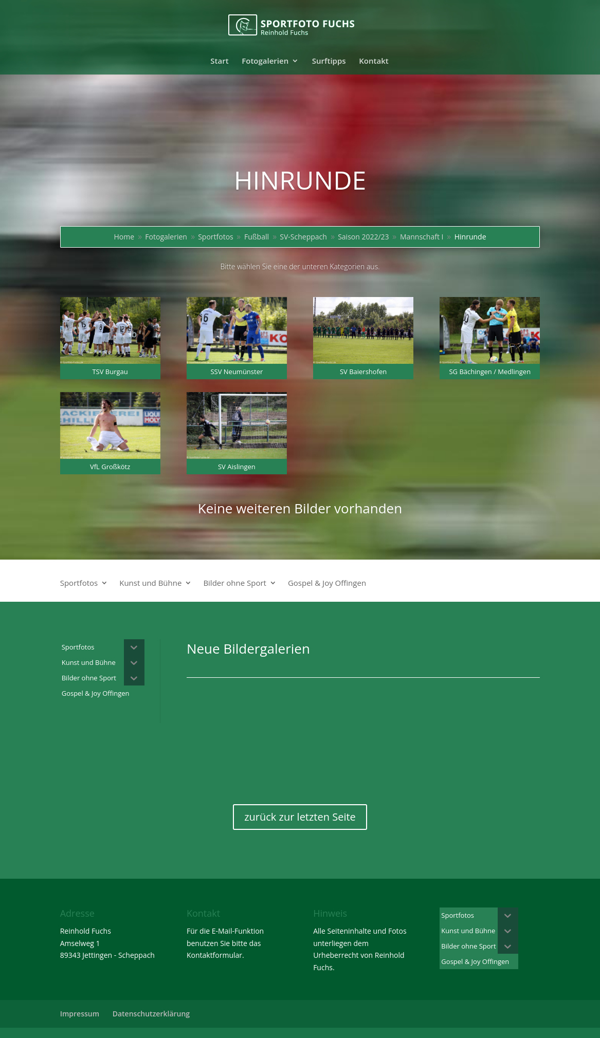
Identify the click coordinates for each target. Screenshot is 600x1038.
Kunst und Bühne (150, 583)
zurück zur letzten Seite (300, 817)
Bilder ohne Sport (234, 583)
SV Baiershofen (363, 371)
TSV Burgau (110, 371)
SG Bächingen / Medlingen (490, 371)
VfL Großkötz (110, 466)
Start (219, 61)
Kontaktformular (214, 955)
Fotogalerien (265, 61)
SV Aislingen (237, 466)
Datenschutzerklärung (151, 1013)
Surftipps (329, 61)
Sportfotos (79, 583)
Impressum (79, 1013)
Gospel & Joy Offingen (327, 583)
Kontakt (373, 61)
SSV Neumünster (236, 371)
